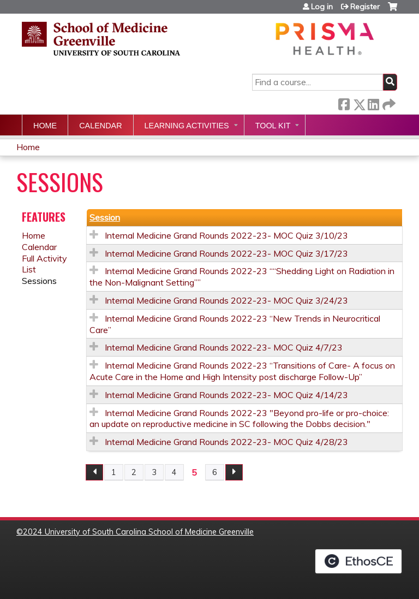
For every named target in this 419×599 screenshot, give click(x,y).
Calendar (100, 125)
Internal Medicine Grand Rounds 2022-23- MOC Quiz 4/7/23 (224, 347)
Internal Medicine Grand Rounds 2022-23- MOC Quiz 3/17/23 (226, 253)
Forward (387, 102)
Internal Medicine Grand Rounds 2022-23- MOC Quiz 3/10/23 (226, 235)
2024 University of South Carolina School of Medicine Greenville (138, 532)
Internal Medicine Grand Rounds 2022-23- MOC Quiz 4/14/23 (226, 394)
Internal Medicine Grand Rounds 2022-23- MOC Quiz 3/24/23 (226, 300)
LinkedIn (373, 102)
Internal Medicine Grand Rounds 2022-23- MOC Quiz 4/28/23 (226, 441)
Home (45, 125)
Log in (322, 6)
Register (365, 6)
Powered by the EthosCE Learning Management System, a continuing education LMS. (358, 561)
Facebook (343, 102)
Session (104, 217)
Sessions (39, 280)
